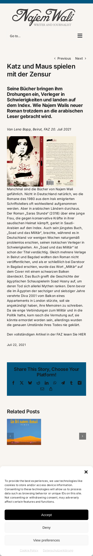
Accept (46, 515)
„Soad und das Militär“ (56, 247)
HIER (82, 334)
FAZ (47, 129)
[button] (86, 472)
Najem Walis (55, 105)
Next (79, 58)
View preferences (46, 540)
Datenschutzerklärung (58, 550)
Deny (46, 527)
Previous (64, 58)
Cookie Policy (29, 550)
